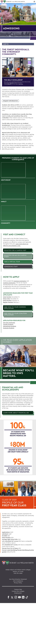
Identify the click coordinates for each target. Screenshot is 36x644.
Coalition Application (9, 283)
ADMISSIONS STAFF (11, 266)
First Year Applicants (9, 322)
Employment (18, 593)
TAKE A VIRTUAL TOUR (12, 262)
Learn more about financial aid (16, 413)
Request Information (10, 101)
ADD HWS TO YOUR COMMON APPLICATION (15, 307)
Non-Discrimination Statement (18, 579)
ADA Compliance (18, 581)
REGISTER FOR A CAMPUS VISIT (15, 250)
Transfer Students (8, 324)
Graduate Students (8, 328)
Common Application (20, 281)
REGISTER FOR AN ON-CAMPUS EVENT (15, 256)
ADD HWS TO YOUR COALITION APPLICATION (15, 314)
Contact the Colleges (18, 591)
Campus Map (18, 589)
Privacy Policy (18, 583)
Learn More (20, 84)
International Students (9, 326)
